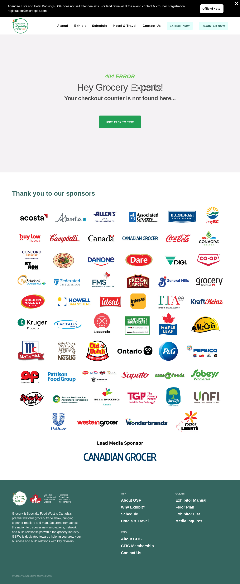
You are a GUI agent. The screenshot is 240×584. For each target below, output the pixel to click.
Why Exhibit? (133, 507)
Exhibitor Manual (190, 500)
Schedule (129, 514)
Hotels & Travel (135, 521)
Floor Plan (184, 507)
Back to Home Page (120, 122)
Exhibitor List (187, 514)
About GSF (131, 500)
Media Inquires (188, 521)
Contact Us (131, 553)
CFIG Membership (137, 546)
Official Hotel (211, 9)
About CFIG (131, 539)
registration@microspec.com (27, 10)
